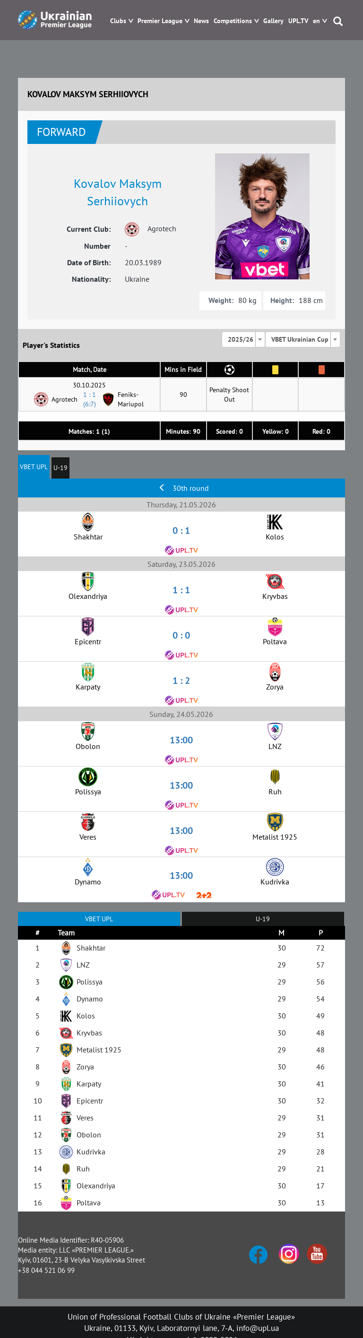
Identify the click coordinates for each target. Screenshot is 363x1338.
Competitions (233, 21)
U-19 (60, 467)
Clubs (118, 21)
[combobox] (243, 339)
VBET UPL (34, 467)
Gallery (273, 21)
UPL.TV (298, 21)
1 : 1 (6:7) (89, 399)
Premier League (160, 21)
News (201, 21)
